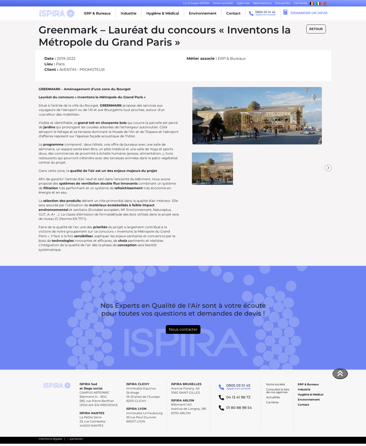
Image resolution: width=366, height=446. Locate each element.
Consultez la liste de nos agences (277, 391)
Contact (233, 13)
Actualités (273, 397)
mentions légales (50, 438)
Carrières (272, 402)
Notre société (275, 384)
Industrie (128, 13)
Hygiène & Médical (162, 13)
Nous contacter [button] (183, 329)
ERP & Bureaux (97, 13)
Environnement (202, 13)
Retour (316, 29)
